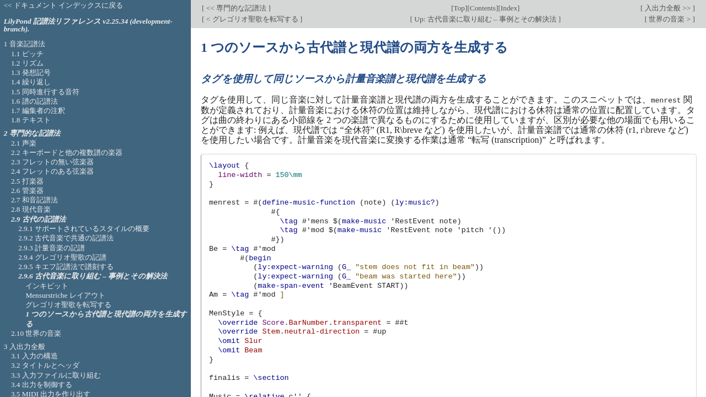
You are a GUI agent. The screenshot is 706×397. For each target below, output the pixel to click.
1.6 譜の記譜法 (34, 101)
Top (458, 8)
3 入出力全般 (24, 346)
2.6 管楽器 (27, 190)
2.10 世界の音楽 (36, 333)
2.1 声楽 (23, 143)
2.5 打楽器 (27, 181)
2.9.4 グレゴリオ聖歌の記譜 (62, 257)
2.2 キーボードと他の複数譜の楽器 (66, 152)
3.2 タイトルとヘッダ (45, 365)
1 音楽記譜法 (24, 44)
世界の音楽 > (669, 19)
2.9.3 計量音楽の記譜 (51, 248)
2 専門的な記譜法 (32, 133)
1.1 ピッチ (27, 54)
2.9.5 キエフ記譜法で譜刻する (66, 266)
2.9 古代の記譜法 (38, 219)
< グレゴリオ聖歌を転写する (251, 19)
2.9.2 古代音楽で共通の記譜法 (66, 238)
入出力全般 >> (668, 8)
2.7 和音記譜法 (34, 200)
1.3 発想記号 (31, 72)
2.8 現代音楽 (31, 209)
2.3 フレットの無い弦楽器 (52, 162)
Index (509, 8)
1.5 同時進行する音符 (45, 92)
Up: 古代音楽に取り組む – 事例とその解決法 (485, 19)
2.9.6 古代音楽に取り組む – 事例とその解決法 (92, 276)
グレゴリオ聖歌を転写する (68, 305)
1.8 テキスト (31, 120)
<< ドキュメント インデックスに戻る (64, 5)
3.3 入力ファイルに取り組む (56, 375)
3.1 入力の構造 (34, 356)
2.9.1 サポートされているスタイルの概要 (83, 228)
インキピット (46, 286)
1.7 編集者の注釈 (38, 110)
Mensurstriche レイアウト (65, 295)
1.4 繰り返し (31, 82)
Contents (483, 8)
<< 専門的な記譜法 (236, 8)
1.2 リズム (27, 63)
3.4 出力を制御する (41, 384)
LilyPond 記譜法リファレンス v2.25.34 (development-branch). (88, 25)
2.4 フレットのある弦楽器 (52, 171)
